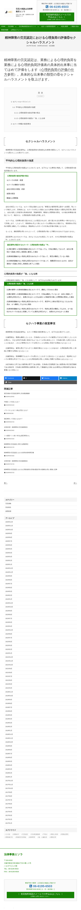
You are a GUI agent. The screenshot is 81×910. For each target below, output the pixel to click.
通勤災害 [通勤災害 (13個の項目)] (53, 837)
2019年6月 (8, 711)
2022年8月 (8, 634)
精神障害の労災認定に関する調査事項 (16, 444)
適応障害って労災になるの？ (13, 419)
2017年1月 (8, 823)
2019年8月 (8, 703)
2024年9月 (8, 576)
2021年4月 (8, 688)
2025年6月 (8, 545)
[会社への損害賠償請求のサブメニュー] (57, 26)
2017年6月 (8, 804)
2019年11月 (9, 692)
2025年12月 (9, 522)
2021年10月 (9, 665)
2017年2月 (8, 819)
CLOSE (40, 96)
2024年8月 (8, 580)
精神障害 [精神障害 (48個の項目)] (32, 837)
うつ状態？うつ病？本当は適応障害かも (17, 435)
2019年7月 (8, 707)
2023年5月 (8, 622)
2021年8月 (8, 672)
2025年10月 (9, 529)
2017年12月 (9, 780)
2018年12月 (9, 734)
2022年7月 (8, 638)
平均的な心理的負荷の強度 (24, 107)
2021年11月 (9, 661)
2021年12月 (9, 657)
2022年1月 (8, 653)
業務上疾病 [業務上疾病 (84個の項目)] (54, 834)
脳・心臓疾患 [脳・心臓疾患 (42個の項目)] (42, 837)
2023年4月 (8, 626)
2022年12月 (9, 630)
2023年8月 (8, 614)
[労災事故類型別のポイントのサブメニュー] (38, 26)
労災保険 (52, 46)
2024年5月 (8, 591)
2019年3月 (8, 723)
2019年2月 (8, 726)
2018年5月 (8, 761)
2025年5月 (8, 549)
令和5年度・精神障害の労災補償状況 (16, 461)
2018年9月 (8, 746)
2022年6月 (8, 641)
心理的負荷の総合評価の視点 (27, 113)
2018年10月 (9, 742)
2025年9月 (8, 533)
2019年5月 (8, 715)
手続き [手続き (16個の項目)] (45, 834)
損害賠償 (8, 511)
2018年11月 (9, 738)
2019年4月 (8, 719)
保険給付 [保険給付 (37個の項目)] (16, 834)
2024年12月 (9, 568)
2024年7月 (8, 583)
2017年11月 (9, 784)
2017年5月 (8, 808)
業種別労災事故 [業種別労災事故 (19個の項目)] (21, 837)
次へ (75, 483)
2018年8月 (8, 750)
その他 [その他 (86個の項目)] (8, 834)
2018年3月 (8, 769)
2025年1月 (8, 564)
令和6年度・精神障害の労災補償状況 (16, 427)
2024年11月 (9, 572)
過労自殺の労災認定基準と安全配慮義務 (17, 393)
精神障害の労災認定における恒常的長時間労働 (19, 452)
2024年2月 (8, 595)
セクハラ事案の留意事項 (21, 124)
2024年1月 (8, 599)
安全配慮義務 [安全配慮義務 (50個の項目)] (35, 834)
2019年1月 (8, 730)
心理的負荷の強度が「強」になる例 (29, 118)
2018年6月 (8, 757)
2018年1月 (8, 777)
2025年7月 (8, 541)
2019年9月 (8, 699)
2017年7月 (8, 800)
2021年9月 (8, 668)
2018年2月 (8, 773)
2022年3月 (8, 645)
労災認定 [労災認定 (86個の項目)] (25, 834)
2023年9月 (8, 611)
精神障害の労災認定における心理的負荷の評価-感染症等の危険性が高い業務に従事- (31, 469)
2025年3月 (8, 556)
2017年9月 (8, 792)
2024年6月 (8, 587)
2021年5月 (8, 684)
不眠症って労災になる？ (12, 402)
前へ (5, 483)
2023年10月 (9, 607)
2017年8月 (8, 796)
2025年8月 (8, 537)
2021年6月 (8, 680)
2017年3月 (8, 815)
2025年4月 (8, 553)
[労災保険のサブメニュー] (15, 26)
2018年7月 (8, 753)
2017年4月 (8, 811)
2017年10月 (9, 788)
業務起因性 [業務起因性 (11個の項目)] (64, 834)
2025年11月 (9, 526)
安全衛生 (8, 507)
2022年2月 (8, 649)
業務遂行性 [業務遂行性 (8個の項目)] (9, 837)
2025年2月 (8, 560)
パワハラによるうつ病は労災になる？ (16, 410)
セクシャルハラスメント (21, 102)
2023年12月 (9, 603)
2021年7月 (8, 676)
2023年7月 (8, 618)
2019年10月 (9, 696)
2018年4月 (8, 765)
